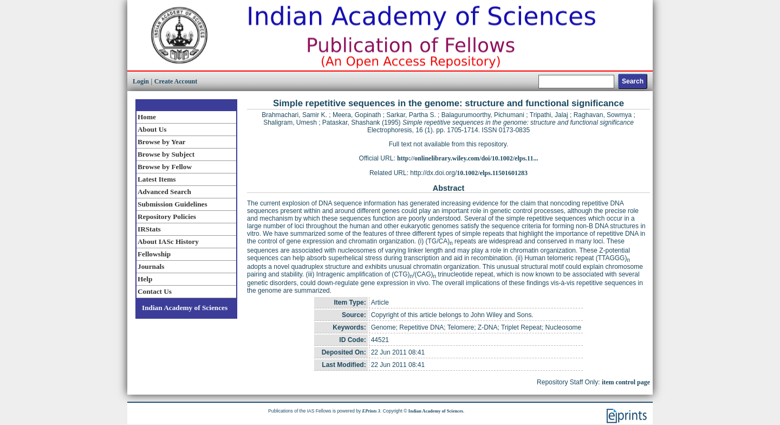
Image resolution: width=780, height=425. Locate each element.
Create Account (175, 81)
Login (141, 81)
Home (147, 117)
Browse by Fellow (165, 167)
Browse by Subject (166, 154)
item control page (626, 382)
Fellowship (154, 254)
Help (145, 279)
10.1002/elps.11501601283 (492, 173)
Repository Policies (167, 216)
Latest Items (157, 179)
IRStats (149, 229)
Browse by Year (161, 142)
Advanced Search (164, 192)
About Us (152, 129)
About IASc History (168, 241)
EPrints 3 (371, 411)
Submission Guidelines (172, 204)
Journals (151, 266)
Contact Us (155, 291)
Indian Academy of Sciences (184, 308)
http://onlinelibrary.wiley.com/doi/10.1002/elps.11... (467, 158)
